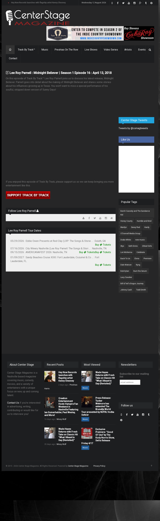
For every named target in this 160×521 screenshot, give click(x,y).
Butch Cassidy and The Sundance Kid (135, 213)
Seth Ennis (133, 246)
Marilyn (123, 227)
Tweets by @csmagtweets (133, 128)
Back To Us (125, 258)
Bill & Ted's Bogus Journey (131, 283)
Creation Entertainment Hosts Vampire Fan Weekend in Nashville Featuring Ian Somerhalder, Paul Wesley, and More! (61, 406)
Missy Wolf (61, 419)
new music (140, 240)
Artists (128, 49)
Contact (13, 58)
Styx (122, 246)
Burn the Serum (140, 271)
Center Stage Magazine (78, 466)
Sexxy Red (135, 227)
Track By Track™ (26, 49)
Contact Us (13, 402)
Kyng (138, 265)
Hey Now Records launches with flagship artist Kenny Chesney (38, 3)
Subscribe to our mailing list (134, 375)
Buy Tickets (103, 244)
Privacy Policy (99, 466)
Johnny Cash (126, 290)
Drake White (125, 240)
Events (142, 49)
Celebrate (141, 252)
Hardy (146, 227)
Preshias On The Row (66, 49)
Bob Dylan (124, 271)
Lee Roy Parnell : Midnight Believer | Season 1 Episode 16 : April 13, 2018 (61, 73)
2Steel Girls (147, 246)
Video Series (111, 49)
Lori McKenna (126, 252)
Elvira (137, 258)
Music (44, 49)
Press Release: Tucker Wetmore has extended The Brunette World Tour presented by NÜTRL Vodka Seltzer (97, 406)
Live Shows (91, 49)
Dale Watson (126, 265)
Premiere (147, 258)
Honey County (126, 221)
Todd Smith (141, 290)
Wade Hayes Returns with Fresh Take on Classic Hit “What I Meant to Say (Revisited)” (68, 434)
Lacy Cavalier (126, 277)
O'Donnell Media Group (130, 233)
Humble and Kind (144, 221)
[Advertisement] (139, 90)
